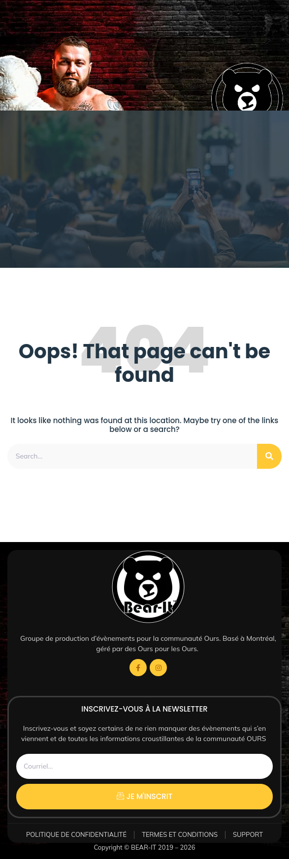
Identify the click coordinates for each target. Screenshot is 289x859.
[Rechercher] (269, 456)
